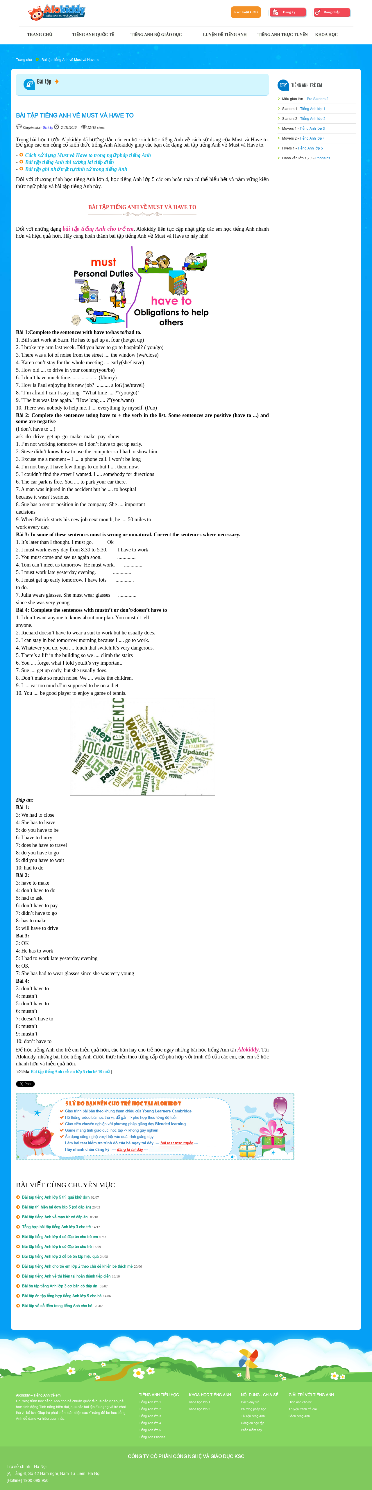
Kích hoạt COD (246, 12)
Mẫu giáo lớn (293, 99)
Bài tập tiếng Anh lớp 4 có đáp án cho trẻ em (60, 1236)
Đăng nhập (331, 12)
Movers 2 (290, 138)
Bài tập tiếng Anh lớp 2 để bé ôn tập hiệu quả (60, 1256)
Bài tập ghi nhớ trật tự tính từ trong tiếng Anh (76, 169)
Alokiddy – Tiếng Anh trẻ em (38, 1395)
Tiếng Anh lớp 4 (312, 138)
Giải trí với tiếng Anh (311, 1394)
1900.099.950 (36, 1480)
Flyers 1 (289, 148)
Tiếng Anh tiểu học (159, 1394)
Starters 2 (290, 118)
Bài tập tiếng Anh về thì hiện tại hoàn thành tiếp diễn (66, 1276)
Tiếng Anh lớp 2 (313, 118)
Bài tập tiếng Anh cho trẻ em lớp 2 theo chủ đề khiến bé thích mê (77, 1266)
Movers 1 (290, 128)
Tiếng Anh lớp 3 (312, 128)
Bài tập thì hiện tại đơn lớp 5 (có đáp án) (56, 1207)
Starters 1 (290, 109)
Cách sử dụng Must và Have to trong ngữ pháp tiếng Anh (88, 155)
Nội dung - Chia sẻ (259, 1394)
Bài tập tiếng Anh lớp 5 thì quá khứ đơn (56, 1197)
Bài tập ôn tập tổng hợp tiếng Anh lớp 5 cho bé (61, 1296)
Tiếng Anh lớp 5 (310, 148)
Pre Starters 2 (317, 99)
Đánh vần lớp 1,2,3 (297, 158)
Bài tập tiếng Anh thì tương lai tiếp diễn (69, 162)
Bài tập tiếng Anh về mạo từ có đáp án (55, 1217)
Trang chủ (24, 59)
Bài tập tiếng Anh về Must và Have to (70, 59)
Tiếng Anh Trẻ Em (306, 85)
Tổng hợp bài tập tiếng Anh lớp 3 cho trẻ (56, 1226)
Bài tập (48, 82)
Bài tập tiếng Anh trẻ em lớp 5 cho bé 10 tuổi (70, 1071)
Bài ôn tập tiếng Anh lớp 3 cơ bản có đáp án (60, 1286)
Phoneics (322, 158)
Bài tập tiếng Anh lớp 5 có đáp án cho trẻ (57, 1246)
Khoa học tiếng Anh (210, 1394)
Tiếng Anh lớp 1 (313, 109)
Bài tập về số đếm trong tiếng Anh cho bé (57, 1305)
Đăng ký (289, 12)
